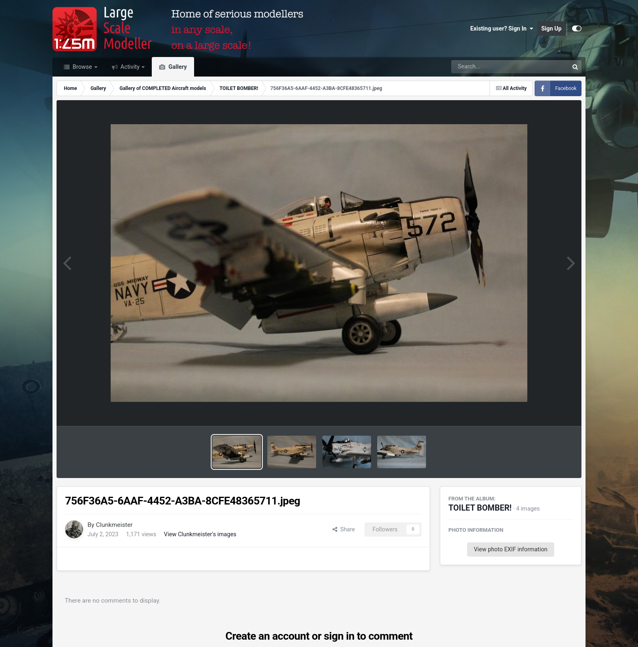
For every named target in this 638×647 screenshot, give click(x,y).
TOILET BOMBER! (479, 508)
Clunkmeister (114, 525)
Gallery (177, 67)
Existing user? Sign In (501, 28)
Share (343, 529)
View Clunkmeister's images (200, 534)
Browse (82, 67)
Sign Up (551, 28)
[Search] (487, 66)
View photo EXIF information (510, 549)
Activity (130, 67)
